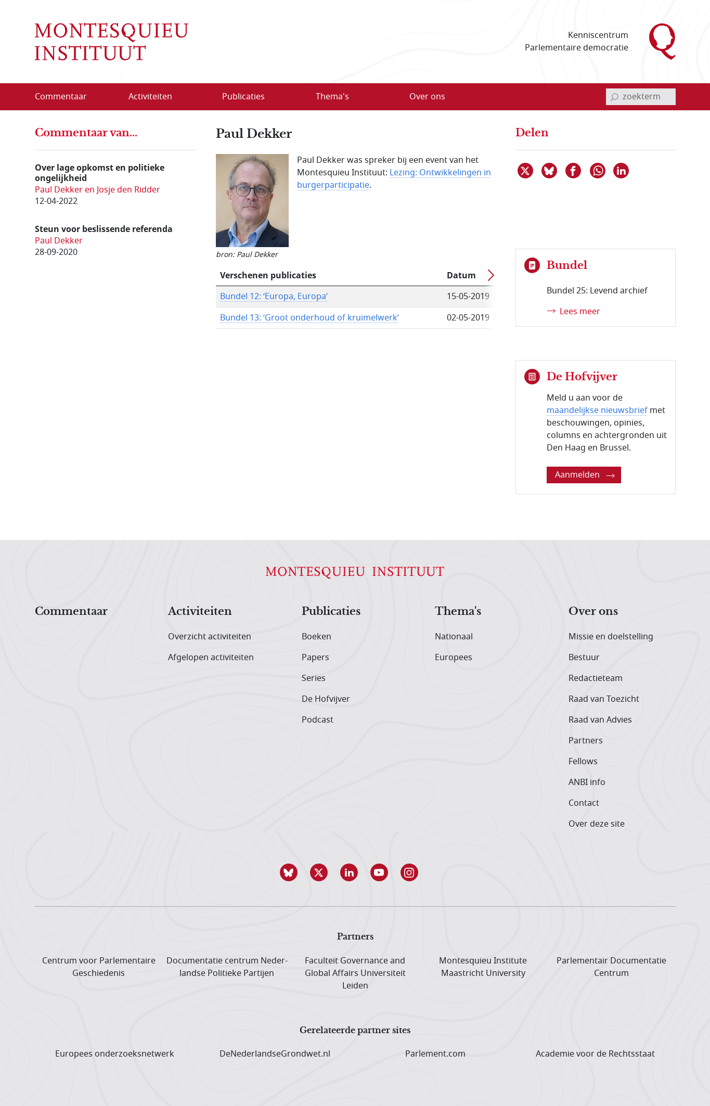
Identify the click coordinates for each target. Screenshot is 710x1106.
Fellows (583, 761)
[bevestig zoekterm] (614, 96)
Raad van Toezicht (604, 699)
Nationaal (454, 637)
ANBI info (587, 782)
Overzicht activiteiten (209, 637)
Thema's (458, 612)
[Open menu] (183, 97)
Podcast (317, 720)
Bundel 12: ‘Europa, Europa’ (274, 296)
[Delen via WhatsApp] (598, 170)
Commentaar (71, 612)
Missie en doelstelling (611, 637)
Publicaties (331, 612)
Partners (586, 741)
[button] (295, 872)
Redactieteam (596, 678)
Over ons (593, 612)
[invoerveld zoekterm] (641, 96)
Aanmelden (585, 475)
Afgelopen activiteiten (211, 657)
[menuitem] (67, 97)
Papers (315, 657)
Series (314, 678)
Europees (453, 657)
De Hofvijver (326, 699)
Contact (584, 803)
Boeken (316, 637)
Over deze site (597, 824)
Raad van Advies (600, 720)
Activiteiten (200, 612)
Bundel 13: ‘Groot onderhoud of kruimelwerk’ (309, 318)
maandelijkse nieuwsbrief (597, 410)
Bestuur (584, 657)
